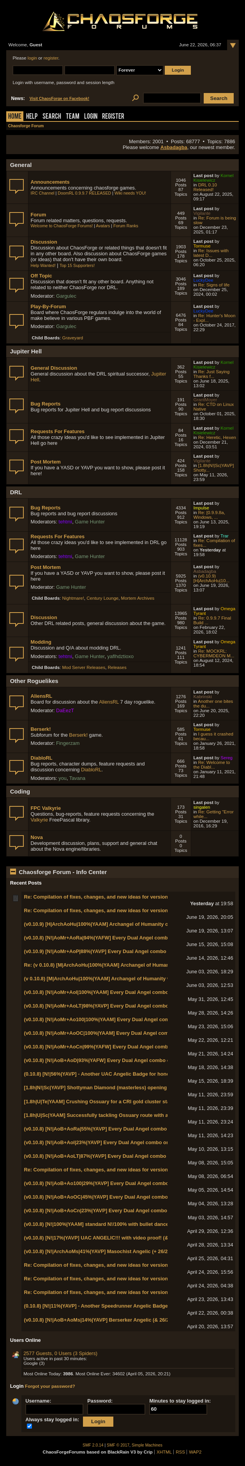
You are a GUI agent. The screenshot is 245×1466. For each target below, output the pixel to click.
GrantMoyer (205, 399)
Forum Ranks (125, 225)
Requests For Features (57, 431)
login (32, 58)
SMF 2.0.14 (93, 1445)
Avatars (103, 225)
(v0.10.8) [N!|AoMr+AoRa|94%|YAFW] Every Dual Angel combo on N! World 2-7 (116, 938)
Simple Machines (147, 1445)
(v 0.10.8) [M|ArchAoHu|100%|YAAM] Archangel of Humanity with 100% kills (113, 978)
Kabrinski (203, 696)
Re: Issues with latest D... (211, 253)
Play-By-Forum (48, 306)
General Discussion (53, 368)
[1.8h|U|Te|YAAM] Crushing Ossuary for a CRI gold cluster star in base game (114, 1101)
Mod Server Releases (84, 667)
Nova (36, 837)
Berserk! (40, 729)
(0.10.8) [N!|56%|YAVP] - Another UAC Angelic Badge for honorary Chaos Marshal (120, 1074)
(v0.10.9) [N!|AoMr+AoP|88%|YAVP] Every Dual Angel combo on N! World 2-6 (114, 951)
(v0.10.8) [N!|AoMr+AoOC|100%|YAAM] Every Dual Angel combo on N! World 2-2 (118, 1033)
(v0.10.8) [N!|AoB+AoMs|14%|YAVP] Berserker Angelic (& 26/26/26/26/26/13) (112, 1320)
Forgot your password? (50, 1386)
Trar (224, 536)
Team (72, 117)
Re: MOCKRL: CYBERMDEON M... (214, 653)
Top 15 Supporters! (77, 265)
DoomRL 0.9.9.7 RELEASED (84, 193)
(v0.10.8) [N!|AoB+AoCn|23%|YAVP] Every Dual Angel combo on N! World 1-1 (114, 1210)
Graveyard (72, 337)
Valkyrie (39, 820)
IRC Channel (42, 193)
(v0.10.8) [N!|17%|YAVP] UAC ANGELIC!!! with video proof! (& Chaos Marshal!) (116, 1238)
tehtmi (65, 522)
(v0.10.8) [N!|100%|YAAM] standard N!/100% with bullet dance (96, 1224)
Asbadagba (173, 147)
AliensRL (41, 696)
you (62, 778)
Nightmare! (73, 598)
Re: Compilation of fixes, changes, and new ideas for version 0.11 (101, 897)
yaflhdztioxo (121, 656)
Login (90, 117)
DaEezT (65, 710)
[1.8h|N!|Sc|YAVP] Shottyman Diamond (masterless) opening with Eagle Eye (113, 1087)
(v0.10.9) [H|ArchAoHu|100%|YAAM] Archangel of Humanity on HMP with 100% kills (122, 924)
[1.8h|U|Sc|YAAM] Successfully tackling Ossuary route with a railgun (105, 1115)
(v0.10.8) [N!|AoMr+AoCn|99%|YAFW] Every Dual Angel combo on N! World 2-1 (116, 1047)
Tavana (77, 778)
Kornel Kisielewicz (214, 178)
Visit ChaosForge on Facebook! (59, 99)
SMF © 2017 (118, 1445)
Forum (38, 215)
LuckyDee (203, 280)
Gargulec (66, 296)
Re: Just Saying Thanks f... (212, 374)
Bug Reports (45, 404)
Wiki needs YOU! (130, 193)
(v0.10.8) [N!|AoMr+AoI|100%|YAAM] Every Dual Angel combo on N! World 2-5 (115, 992)
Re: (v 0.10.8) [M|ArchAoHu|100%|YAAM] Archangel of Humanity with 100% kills (118, 965)
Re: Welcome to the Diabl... (212, 764)
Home (14, 117)
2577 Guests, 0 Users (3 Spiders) (60, 1353)
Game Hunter (90, 522)
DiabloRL (41, 758)
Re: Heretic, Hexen (217, 437)
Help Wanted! (42, 265)
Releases (117, 667)
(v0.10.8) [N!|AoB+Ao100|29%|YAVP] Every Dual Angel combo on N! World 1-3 (115, 1183)
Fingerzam (67, 743)
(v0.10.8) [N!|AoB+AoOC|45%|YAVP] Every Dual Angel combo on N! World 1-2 (115, 1197)
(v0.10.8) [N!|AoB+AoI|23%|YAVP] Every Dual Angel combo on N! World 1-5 (112, 1142)
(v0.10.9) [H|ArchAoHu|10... (211, 578)
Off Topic (41, 276)
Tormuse (202, 246)
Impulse (201, 508)
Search (51, 117)
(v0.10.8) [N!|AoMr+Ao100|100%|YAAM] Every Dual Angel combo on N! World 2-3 (118, 1019)
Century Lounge (102, 598)
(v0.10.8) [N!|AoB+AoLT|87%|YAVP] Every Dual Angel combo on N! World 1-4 (114, 1156)
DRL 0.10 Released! (205, 187)
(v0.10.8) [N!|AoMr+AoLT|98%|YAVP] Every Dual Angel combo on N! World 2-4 (115, 1006)
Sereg (226, 757)
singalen (202, 807)
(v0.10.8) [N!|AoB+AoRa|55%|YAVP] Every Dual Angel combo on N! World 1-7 (114, 1129)
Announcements (49, 182)
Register (113, 117)
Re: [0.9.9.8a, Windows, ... (209, 515)
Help (32, 117)
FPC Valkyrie (45, 808)
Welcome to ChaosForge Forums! (61, 225)
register (51, 58)
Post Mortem (45, 462)
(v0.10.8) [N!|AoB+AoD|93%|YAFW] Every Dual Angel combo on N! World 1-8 (113, 1060)
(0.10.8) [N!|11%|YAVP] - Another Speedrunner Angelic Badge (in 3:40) (106, 1306)
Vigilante (202, 213)
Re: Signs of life (214, 285)
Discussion (43, 242)
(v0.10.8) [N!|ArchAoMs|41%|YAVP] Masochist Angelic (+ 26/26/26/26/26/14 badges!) (122, 1251)
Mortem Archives (138, 598)
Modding (40, 642)
